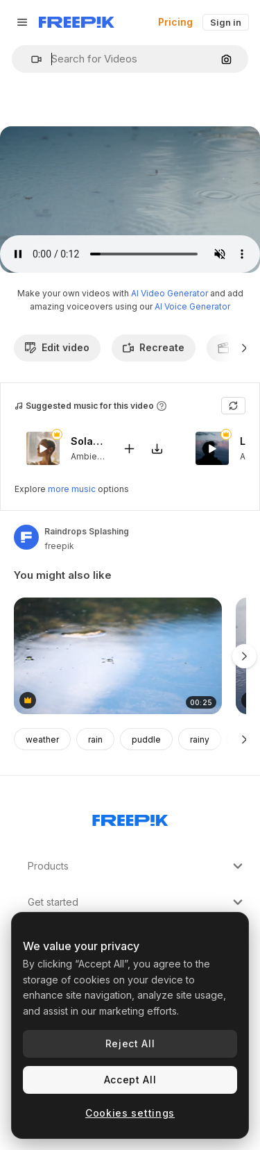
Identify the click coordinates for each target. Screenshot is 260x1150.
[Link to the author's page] (26, 537)
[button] (31, 59)
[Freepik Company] (130, 817)
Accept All (130, 1079)
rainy (199, 739)
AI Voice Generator (192, 306)
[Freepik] (76, 22)
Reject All (130, 1043)
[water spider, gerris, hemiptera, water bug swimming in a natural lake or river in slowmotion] (118, 656)
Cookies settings (130, 1113)
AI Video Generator (169, 293)
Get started (137, 902)
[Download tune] (156, 448)
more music (72, 489)
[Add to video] (128, 448)
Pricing (175, 22)
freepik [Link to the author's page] (59, 546)
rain (95, 739)
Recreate (153, 347)
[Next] (244, 348)
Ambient (88, 456)
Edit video (57, 347)
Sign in (225, 22)
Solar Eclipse (88, 442)
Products (137, 866)
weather (42, 739)
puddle (146, 739)
